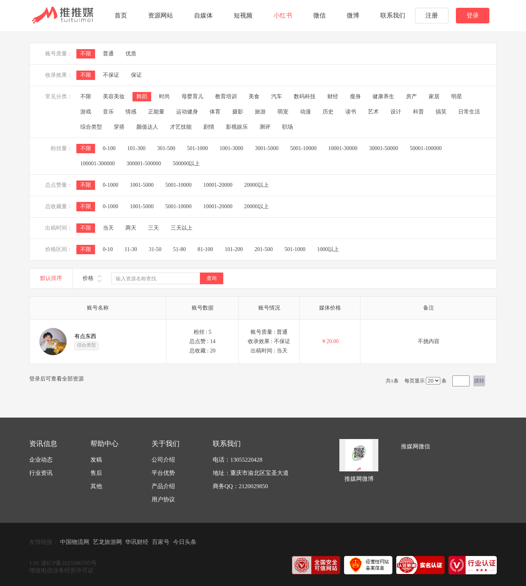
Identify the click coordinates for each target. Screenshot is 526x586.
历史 (328, 112)
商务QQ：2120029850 (240, 486)
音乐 (108, 112)
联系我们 (392, 15)
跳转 (479, 381)
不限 (85, 54)
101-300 (136, 148)
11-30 (130, 249)
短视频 (243, 15)
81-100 (205, 249)
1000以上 (328, 249)
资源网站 (160, 15)
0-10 (108, 249)
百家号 (160, 542)
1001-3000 (232, 148)
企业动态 (41, 460)
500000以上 (186, 163)
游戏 (85, 112)
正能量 (156, 112)
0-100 (109, 148)
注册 (431, 15)
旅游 (260, 112)
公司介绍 (163, 460)
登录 (472, 15)
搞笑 (441, 112)
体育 (215, 112)
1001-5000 (142, 185)
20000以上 (256, 185)
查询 (212, 278)
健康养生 (383, 96)
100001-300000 (97, 163)
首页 (121, 15)
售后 (96, 473)
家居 (434, 96)
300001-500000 (143, 163)
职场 (287, 127)
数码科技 (305, 96)
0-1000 (110, 185)
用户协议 (163, 499)
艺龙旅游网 (107, 542)
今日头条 (184, 542)
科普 (418, 112)
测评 (264, 127)
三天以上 (181, 228)
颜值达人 (147, 127)
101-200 (234, 249)
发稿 (96, 460)
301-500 (166, 148)
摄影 (237, 112)
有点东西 (85, 336)
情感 (130, 112)
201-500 (263, 249)
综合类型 (91, 127)
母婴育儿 (192, 96)
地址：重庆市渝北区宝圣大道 (251, 473)
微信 (319, 15)
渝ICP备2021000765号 (69, 563)
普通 (108, 54)
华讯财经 (136, 542)
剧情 (208, 127)
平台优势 (163, 473)
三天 (153, 228)
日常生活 (469, 112)
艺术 (373, 112)
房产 (411, 96)
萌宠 (282, 112)
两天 (130, 228)
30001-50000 (383, 148)
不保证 (111, 75)
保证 (136, 75)
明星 (456, 96)
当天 (108, 228)
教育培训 (226, 96)
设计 (395, 112)
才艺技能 (181, 127)
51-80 (179, 249)
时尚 (164, 96)
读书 (350, 112)
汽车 (276, 96)
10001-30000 (343, 148)
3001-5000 (267, 148)
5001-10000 (303, 148)
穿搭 (119, 127)
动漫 (305, 112)
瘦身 (355, 96)
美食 (254, 96)
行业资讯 (41, 473)
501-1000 (197, 148)
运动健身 (187, 112)
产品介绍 (163, 486)
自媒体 (203, 15)
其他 (96, 486)
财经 (332, 96)
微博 (353, 15)
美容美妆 (114, 96)
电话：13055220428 (238, 460)
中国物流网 (74, 542)
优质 (130, 54)
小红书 (283, 15)
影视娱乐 (237, 127)
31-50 (155, 249)
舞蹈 (141, 96)
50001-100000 (426, 148)
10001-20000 (218, 185)
